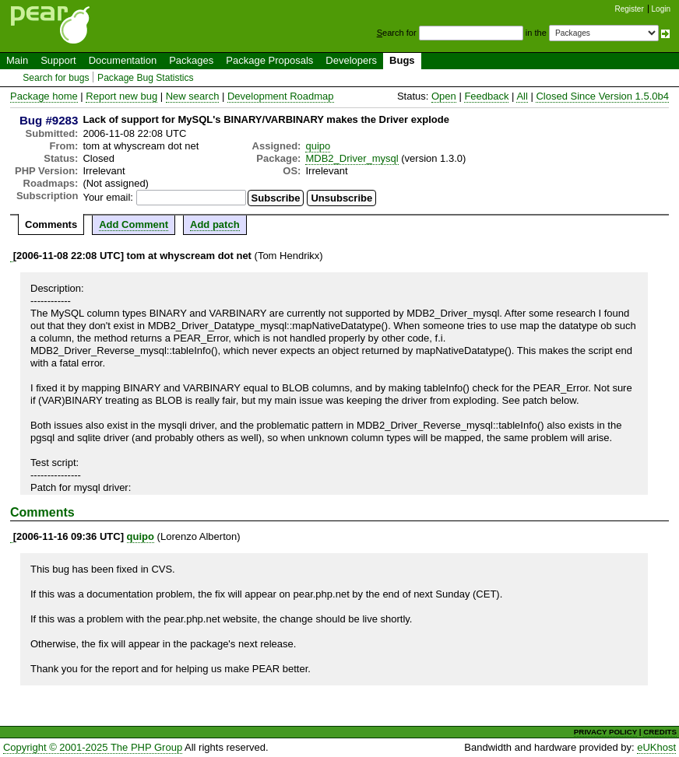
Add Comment (133, 224)
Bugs (402, 60)
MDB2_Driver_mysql (351, 158)
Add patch (215, 224)
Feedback (486, 96)
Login (661, 9)
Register (629, 9)
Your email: (108, 197)
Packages (191, 60)
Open (443, 96)
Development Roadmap (280, 96)
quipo (317, 146)
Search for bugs (56, 77)
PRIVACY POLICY (605, 731)
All (521, 96)
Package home (44, 96)
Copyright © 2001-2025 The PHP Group (92, 747)
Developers (351, 60)
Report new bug (121, 96)
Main (17, 60)
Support (58, 60)
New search (193, 96)
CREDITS (660, 731)
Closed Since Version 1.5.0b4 (602, 96)
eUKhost (656, 747)
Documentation (123, 60)
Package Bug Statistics (145, 77)
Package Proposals (269, 60)
